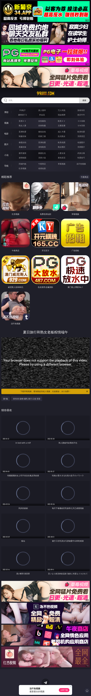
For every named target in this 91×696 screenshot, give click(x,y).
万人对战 (61, 110)
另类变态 (81, 136)
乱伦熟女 (61, 136)
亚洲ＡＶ (22, 121)
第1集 (5, 398)
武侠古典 (81, 153)
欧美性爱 (81, 131)
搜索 (84, 100)
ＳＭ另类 (81, 125)
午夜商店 (42, 164)
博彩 (6, 112)
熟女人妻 (22, 125)
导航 (6, 165)
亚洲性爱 (22, 131)
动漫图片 (81, 142)
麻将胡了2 (22, 114)
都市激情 (22, 153)
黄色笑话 (61, 157)
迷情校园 (22, 157)
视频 (6, 122)
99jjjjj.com (45, 93)
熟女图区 (61, 147)
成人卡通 (61, 131)
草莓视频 (61, 164)
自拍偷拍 (42, 121)
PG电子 (22, 110)
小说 (6, 155)
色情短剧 (42, 168)
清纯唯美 (42, 147)
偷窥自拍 (22, 142)
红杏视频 (22, 168)
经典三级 (42, 136)
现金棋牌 (61, 114)
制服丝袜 (22, 136)
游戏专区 (81, 110)
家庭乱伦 (42, 153)
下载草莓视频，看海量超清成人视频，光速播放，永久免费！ (54, 391)
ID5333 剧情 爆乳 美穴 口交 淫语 (26, 398)
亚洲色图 (42, 142)
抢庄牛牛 (81, 114)
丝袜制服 (42, 125)
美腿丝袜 (22, 147)
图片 (6, 144)
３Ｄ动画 (81, 121)
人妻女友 (61, 153)
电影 (6, 133)
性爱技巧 (81, 157)
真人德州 (42, 110)
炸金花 (42, 114)
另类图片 (81, 147)
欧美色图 (61, 142)
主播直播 (61, 125)
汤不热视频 (81, 164)
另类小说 (42, 157)
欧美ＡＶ (61, 121)
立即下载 (64, 690)
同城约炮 (22, 164)
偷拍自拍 (42, 131)
